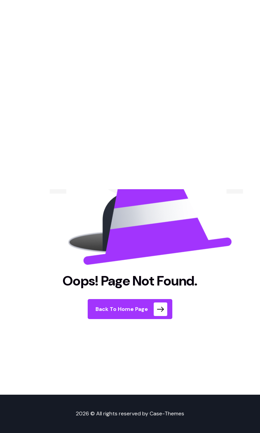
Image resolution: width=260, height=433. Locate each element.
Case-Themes (167, 413)
